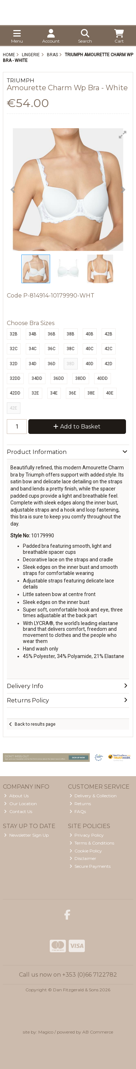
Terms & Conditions (92, 843)
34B (33, 334)
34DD (36, 378)
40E (109, 393)
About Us (16, 795)
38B (70, 334)
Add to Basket (77, 426)
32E (35, 393)
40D (89, 363)
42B (108, 334)
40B (89, 334)
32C (14, 348)
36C (51, 348)
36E (72, 393)
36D (51, 363)
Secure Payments (90, 866)
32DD (15, 378)
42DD (15, 393)
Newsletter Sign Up (26, 835)
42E (13, 408)
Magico (45, 1032)
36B (51, 334)
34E (54, 393)
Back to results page (35, 724)
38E (91, 393)
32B (14, 334)
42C (108, 348)
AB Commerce (97, 1032)
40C (89, 348)
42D (108, 363)
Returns (80, 803)
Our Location (20, 803)
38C (70, 348)
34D (33, 363)
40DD (102, 378)
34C (33, 348)
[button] (122, 134)
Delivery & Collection (93, 795)
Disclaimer (83, 858)
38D (70, 363)
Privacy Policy (86, 835)
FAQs (77, 811)
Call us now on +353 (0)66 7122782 (68, 974)
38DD (80, 378)
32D (14, 363)
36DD (58, 378)
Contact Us (18, 811)
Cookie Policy (85, 850)
